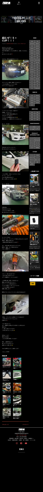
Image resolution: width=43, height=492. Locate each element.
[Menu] (39, 3)
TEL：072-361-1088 (21, 434)
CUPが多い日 (25, 424)
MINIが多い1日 (5, 424)
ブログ (19, 43)
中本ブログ (23, 43)
